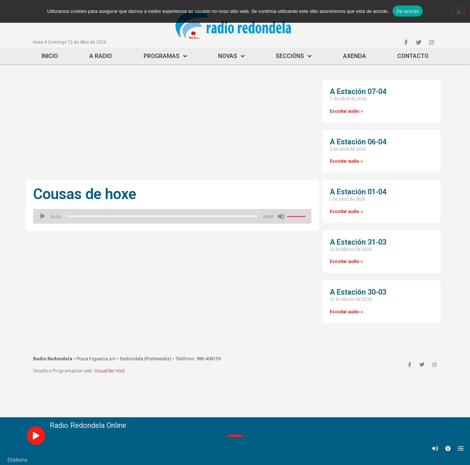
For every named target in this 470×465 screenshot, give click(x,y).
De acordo (407, 11)
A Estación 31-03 (358, 242)
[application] (172, 216)
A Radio (100, 56)
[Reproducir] (42, 216)
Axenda (354, 56)
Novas (231, 56)
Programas (165, 56)
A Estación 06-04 (358, 141)
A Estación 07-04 (358, 91)
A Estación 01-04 (358, 191)
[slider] (162, 216)
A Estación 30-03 (358, 292)
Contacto (413, 56)
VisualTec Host (109, 371)
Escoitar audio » (346, 111)
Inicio (49, 56)
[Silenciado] (281, 216)
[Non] (458, 11)
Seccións (293, 56)
